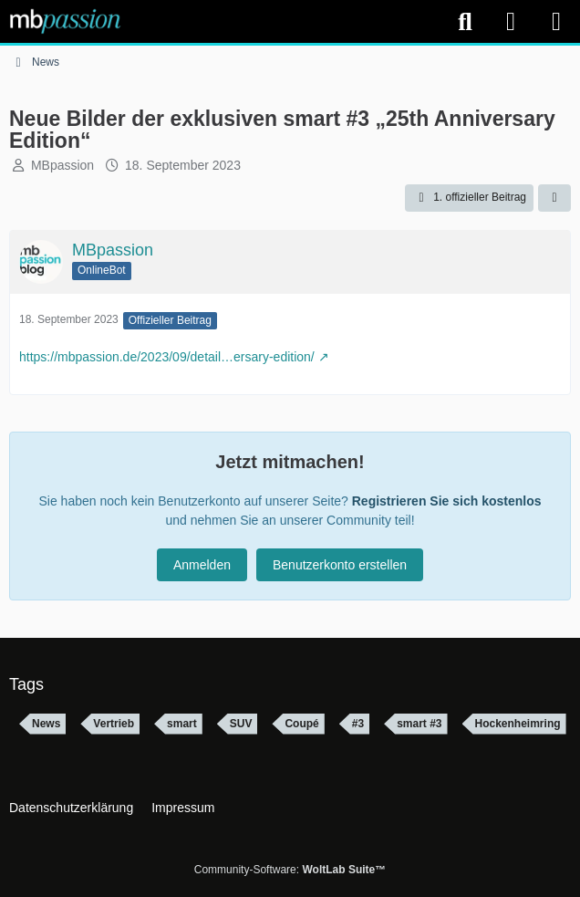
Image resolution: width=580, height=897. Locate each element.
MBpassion (62, 165)
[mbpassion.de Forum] (65, 21)
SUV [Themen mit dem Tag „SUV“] (241, 723)
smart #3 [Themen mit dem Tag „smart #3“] (419, 723)
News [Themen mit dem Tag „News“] (46, 723)
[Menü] (556, 22)
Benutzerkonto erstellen (340, 565)
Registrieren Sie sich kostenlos (447, 501)
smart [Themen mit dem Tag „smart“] (182, 723)
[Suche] (465, 22)
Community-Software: (290, 869)
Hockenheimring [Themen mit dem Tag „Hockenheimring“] (518, 723)
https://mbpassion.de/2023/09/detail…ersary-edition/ (167, 356)
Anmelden (202, 565)
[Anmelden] (510, 21)
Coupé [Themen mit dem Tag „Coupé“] (301, 723)
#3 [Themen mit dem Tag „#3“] (358, 723)
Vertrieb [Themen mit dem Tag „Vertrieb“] (113, 723)
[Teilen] (554, 198)
